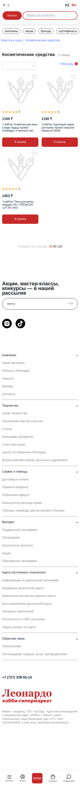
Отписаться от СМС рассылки (23, 619)
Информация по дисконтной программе (30, 580)
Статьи (7, 429)
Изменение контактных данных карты (29, 595)
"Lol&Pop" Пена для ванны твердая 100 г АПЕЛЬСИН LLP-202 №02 (18, 204)
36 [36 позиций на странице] (50, 246)
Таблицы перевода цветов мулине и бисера (33, 510)
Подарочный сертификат (20, 530)
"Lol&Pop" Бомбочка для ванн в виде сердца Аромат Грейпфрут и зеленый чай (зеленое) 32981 (19, 127)
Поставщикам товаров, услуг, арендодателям (34, 654)
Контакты (8, 394)
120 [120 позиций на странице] (59, 246)
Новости (8, 378)
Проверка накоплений (17, 611)
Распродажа (11, 537)
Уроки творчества (14, 413)
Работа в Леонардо (16, 370)
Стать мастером (13, 444)
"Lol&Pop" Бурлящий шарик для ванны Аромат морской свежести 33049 (58, 127)
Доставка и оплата (15, 479)
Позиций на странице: (33, 246)
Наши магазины (13, 362)
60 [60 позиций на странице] (55, 246)
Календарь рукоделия (17, 436)
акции (29, 31)
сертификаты (67, 31)
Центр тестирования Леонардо (24, 452)
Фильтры (67, 64)
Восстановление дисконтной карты (27, 603)
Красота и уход (11, 40)
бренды (46, 31)
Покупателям (11, 646)
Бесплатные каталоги (17, 545)
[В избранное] (34, 77)
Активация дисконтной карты (23, 588)
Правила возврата (15, 487)
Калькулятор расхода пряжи (22, 502)
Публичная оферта (15, 495)
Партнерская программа (19, 561)
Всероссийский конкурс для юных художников (35, 460)
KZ (67, 5)
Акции (6, 553)
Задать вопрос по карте (19, 627)
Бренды (7, 386)
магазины (11, 31)
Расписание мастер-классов (22, 421)
